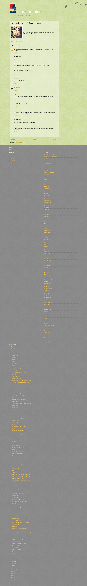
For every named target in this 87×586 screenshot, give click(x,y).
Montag (15, 47)
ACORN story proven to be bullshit (18, 497)
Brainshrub (46, 181)
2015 (12, 346)
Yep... (13, 397)
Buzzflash (46, 184)
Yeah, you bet (14, 374)
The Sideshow (46, 320)
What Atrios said (15, 407)
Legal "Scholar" (14, 401)
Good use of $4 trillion (16, 376)
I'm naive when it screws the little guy (18, 462)
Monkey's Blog (47, 253)
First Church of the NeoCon (49, 218)
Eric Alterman (46, 207)
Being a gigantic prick (15, 545)
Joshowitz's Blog (47, 239)
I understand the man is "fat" (17, 439)
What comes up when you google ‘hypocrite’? (20, 510)
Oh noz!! (13, 470)
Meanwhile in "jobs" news (16, 549)
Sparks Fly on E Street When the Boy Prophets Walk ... (21, 476)
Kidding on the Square (48, 242)
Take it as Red (46, 313)
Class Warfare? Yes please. (16, 520)
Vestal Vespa (46, 328)
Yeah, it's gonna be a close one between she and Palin (21, 403)
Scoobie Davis (47, 295)
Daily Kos (46, 197)
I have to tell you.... (15, 495)
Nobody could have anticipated (17, 370)
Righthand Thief (47, 286)
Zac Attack (46, 337)
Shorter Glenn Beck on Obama (17, 368)
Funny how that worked (16, 541)
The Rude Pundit (47, 290)
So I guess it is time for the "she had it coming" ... (20, 412)
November (14, 357)
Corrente (46, 189)
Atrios (45, 167)
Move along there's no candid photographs (19, 464)
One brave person (15, 547)
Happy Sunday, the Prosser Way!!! (18, 418)
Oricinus (45, 274)
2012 (12, 352)
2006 (12, 579)
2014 (12, 348)
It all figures (14, 516)
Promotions (14, 503)
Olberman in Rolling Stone (16, 482)
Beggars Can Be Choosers (49, 172)
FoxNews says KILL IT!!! (16, 387)
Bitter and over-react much (16, 409)
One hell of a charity (15, 518)
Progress (13, 424)
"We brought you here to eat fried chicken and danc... (21, 480)
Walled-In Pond (47, 332)
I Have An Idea (14, 441)
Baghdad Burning (47, 170)
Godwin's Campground (16, 445)
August (13, 363)
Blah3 (45, 179)
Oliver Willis (46, 270)
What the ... (14, 530)
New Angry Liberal (47, 260)
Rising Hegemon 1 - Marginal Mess (50, 156)
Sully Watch (46, 311)
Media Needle (46, 251)
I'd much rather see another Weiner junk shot (19, 512)
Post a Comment (15, 134)
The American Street (48, 163)
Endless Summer (15, 466)
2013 (12, 350)
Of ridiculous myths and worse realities (19, 543)
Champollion (13, 156)
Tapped (45, 316)
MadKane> (46, 246)
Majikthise (46, 248)
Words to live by (14, 428)
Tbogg (45, 318)
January (13, 569)
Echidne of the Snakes (48, 204)
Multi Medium (47, 255)
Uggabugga (46, 323)
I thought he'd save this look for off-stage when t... (21, 533)
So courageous (14, 487)
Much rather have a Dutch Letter (17, 393)
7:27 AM (15, 59)
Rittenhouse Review (48, 288)
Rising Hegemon (26, 12)
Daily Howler (46, 195)
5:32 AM (15, 115)
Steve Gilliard (46, 307)
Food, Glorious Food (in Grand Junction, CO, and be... (21, 522)
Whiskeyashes (46, 334)
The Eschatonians (47, 209)
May (13, 561)
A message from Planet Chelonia (17, 430)
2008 (12, 575)
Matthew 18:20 (14, 411)
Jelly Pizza (46, 233)
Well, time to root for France (17, 414)
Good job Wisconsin (15, 420)
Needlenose (46, 258)
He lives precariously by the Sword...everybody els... (21, 474)
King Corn (13, 384)
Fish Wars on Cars (47, 221)
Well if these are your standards (17, 537)
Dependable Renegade (48, 200)
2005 (12, 581)
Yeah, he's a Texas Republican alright (18, 426)
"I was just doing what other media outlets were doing (21, 532)
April (13, 563)
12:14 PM (15, 90)
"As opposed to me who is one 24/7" (18, 372)
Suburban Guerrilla (47, 309)
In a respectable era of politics (17, 555)
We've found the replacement (17, 514)
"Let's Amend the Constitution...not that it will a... (20, 535)
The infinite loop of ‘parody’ (17, 378)
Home (34, 139)
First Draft (46, 219)
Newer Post (12, 139)
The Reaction (46, 284)
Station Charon (47, 304)
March (13, 565)
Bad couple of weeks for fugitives (18, 434)
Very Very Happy (47, 327)
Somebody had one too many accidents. (30, 27)
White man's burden (15, 405)
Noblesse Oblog (47, 265)
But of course (14, 391)
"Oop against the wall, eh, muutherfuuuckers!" (20, 501)
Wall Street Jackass (47, 330)
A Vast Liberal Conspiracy (49, 325)
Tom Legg (46, 321)
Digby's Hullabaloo (47, 202)
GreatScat (46, 225)
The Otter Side (47, 276)
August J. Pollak (47, 168)
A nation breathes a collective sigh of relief (19, 395)
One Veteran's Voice (48, 272)
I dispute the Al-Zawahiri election (18, 493)
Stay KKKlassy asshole (16, 468)
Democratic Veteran (47, 198)
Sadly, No (46, 291)
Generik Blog (46, 223)
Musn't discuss (14, 526)
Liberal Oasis (46, 244)
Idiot (12, 551)
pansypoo (15, 87)
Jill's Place (46, 237)
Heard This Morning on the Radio (18, 499)
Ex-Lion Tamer (47, 211)
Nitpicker (46, 263)
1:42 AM (15, 131)
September (14, 361)
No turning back (14, 472)
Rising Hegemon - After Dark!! (50, 154)
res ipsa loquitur (13, 160)
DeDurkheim (13, 158)
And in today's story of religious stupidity (19, 485)
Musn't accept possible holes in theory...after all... (20, 399)
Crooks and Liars (47, 193)
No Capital (46, 267)
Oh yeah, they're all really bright (17, 460)
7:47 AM (15, 74)
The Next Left (46, 262)
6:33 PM (15, 98)
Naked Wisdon (47, 256)
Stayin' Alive (46, 306)
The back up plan (15, 449)
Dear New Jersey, (15, 432)
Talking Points (47, 314)
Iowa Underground (47, 230)
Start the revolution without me (17, 451)
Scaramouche (46, 293)
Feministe (46, 212)
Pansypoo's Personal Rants (49, 279)
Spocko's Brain (47, 300)
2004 (12, 583)
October (13, 359)
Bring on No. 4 (14, 553)
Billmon (45, 177)
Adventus (46, 158)
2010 (12, 571)
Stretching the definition (16, 524)
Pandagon (46, 277)
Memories (13, 455)
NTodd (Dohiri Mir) (48, 269)
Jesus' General (46, 235)
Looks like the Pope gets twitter (17, 386)
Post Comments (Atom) (19, 142)
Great (13, 491)
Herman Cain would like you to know (18, 478)
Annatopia (46, 165)
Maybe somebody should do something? (19, 528)
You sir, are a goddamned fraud (17, 453)
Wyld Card (46, 335)
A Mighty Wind (14, 558)
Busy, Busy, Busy (47, 182)
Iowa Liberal (46, 226)
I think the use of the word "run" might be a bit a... (21, 447)
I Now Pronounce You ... (16, 489)
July (12, 365)
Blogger (49, 341)
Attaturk (12, 154)
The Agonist (46, 160)
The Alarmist (46, 161)
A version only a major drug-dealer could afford (20, 382)
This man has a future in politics (17, 507)
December (14, 355)
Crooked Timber (47, 191)
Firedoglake (46, 216)
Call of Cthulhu (47, 186)
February (13, 567)
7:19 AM (15, 52)
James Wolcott (47, 232)
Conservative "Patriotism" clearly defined (19, 416)
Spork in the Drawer (48, 302)
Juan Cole (46, 240)
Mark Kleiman (47, 249)
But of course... (14, 443)
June (13, 367)
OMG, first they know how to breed (18, 539)
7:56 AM (15, 83)
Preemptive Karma (47, 283)
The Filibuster (46, 214)
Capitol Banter (47, 188)
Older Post (56, 139)
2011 (12, 354)
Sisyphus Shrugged (47, 297)
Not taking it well (15, 422)
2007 (12, 577)
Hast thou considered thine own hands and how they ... (21, 380)
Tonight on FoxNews (15, 457)
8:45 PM (15, 106)
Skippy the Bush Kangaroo (49, 299)
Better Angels (46, 174)
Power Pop (46, 281)
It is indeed (14, 437)
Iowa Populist (46, 228)
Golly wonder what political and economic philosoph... (21, 505)
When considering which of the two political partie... (21, 484)
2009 (12, 573)
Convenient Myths (15, 389)
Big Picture (46, 175)
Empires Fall (46, 205)
